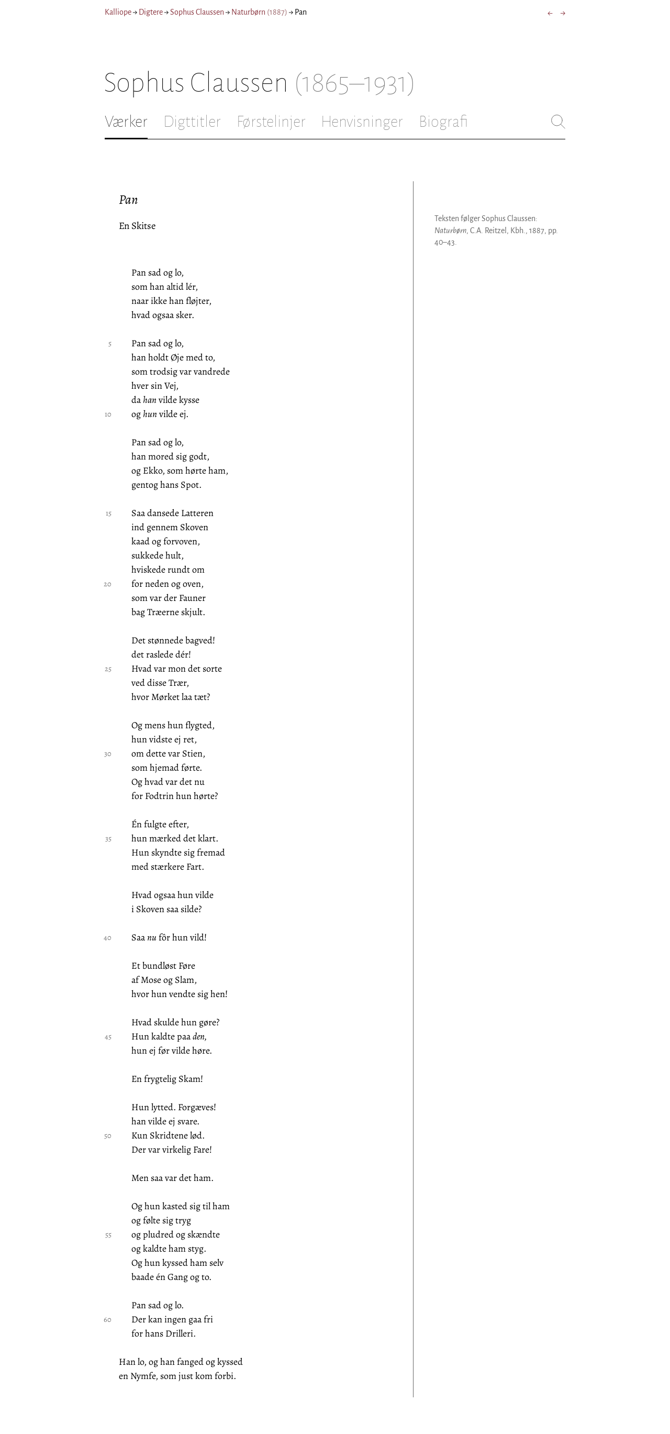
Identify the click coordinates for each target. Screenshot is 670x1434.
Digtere (151, 12)
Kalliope (118, 12)
